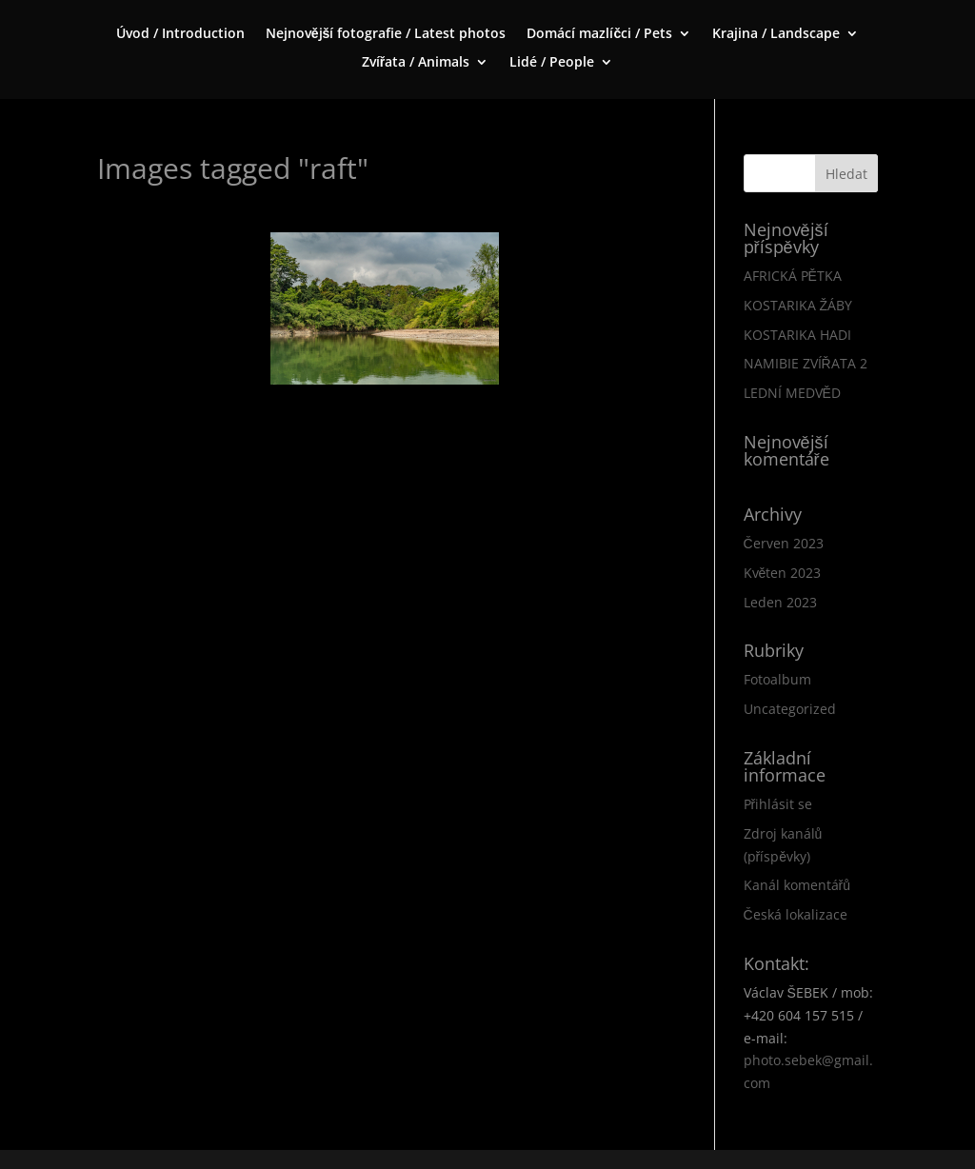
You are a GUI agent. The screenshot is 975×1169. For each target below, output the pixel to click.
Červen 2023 (784, 543)
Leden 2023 (780, 602)
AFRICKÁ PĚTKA (793, 276)
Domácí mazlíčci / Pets (599, 34)
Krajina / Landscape (776, 34)
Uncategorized (790, 709)
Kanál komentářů (797, 885)
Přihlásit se (778, 804)
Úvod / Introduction (180, 34)
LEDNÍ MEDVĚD (792, 393)
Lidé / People (551, 62)
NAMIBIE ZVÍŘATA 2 (805, 363)
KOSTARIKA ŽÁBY (798, 305)
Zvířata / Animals (415, 62)
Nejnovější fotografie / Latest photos (386, 34)
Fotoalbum (777, 679)
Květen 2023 (783, 573)
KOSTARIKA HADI (797, 335)
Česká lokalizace (795, 914)
